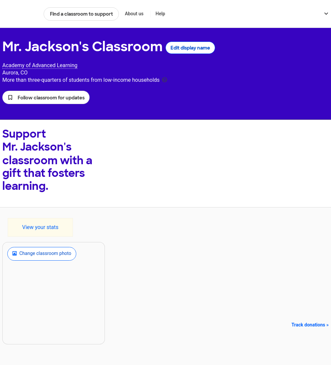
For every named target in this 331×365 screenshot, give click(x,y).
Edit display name (190, 48)
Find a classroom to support (81, 14)
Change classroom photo (41, 254)
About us (134, 13)
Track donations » (310, 324)
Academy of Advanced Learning (40, 65)
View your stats (40, 227)
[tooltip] (164, 79)
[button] (46, 97)
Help (160, 13)
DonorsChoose (20, 14)
